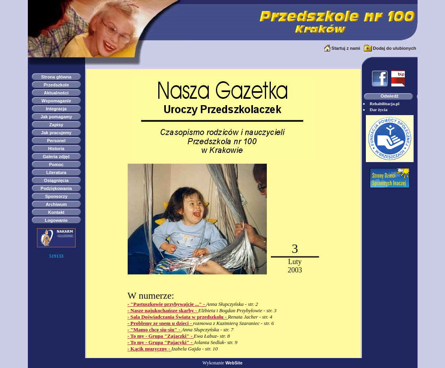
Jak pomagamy (56, 116)
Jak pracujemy (56, 132)
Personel (56, 140)
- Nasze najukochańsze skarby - (163, 310)
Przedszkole (56, 84)
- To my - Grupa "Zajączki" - (161, 336)
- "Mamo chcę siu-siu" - (155, 330)
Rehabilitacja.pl (385, 103)
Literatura (56, 172)
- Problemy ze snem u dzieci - (160, 323)
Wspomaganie (56, 100)
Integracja (56, 108)
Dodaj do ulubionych (394, 48)
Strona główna (56, 76)
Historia (56, 148)
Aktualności (56, 92)
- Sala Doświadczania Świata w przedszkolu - (178, 317)
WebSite (234, 362)
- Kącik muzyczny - (149, 349)
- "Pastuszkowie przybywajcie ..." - (167, 304)
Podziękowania (56, 188)
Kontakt (56, 212)
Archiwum (56, 204)
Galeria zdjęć (56, 156)
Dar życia (379, 109)
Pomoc (56, 164)
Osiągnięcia (56, 180)
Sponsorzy (56, 196)
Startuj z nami (346, 48)
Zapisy (56, 124)
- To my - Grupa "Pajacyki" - (161, 342)
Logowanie (56, 220)
